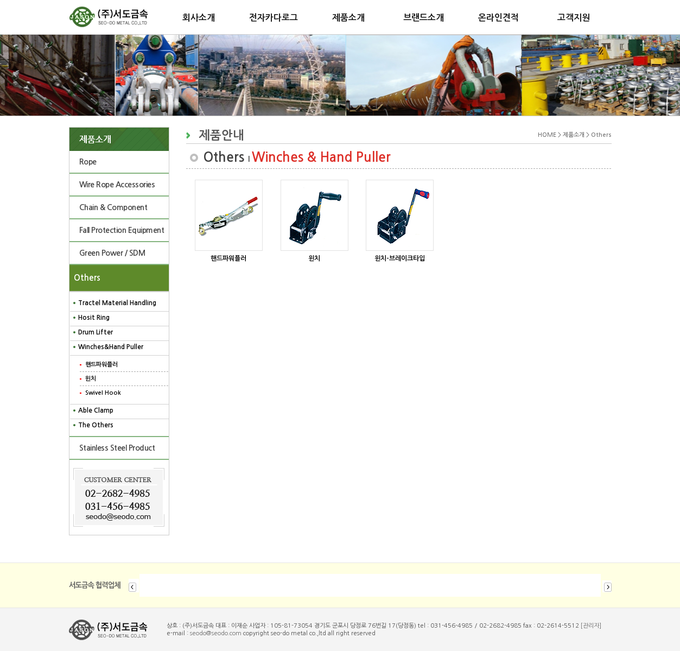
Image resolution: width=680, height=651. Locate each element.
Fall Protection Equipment (121, 230)
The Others (95, 425)
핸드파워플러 (101, 365)
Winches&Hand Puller (110, 347)
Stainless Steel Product (117, 448)
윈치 (90, 379)
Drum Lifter (95, 332)
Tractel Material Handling (117, 303)
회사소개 (198, 18)
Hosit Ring (94, 317)
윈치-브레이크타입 (399, 258)
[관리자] (591, 626)
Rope (88, 162)
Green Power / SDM (112, 253)
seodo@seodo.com (216, 633)
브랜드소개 (423, 18)
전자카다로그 (273, 18)
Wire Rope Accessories (117, 184)
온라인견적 (498, 18)
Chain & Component (113, 207)
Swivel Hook (103, 393)
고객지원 (573, 18)
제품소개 (348, 18)
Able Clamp (95, 410)
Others (84, 278)
